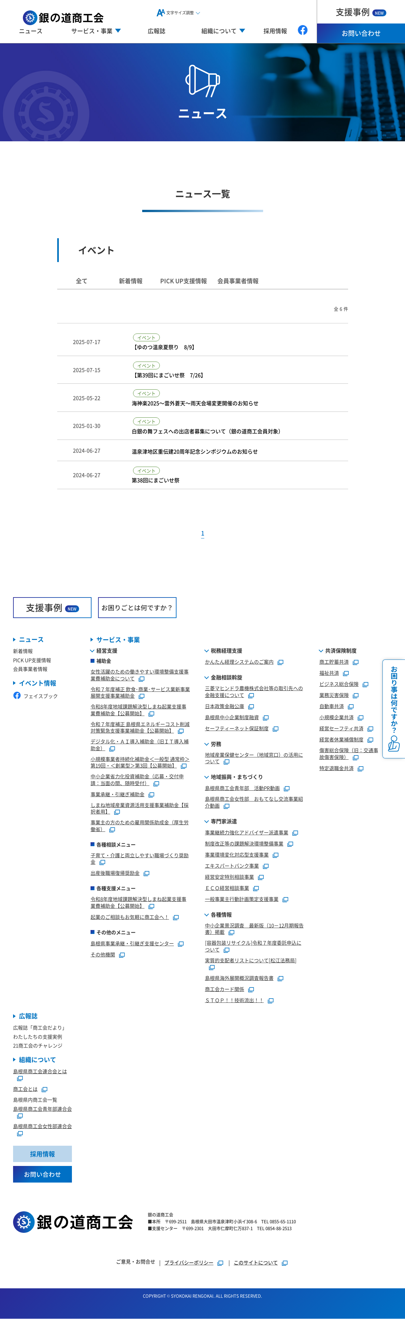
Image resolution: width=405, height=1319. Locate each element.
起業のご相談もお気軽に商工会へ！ (130, 916)
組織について (37, 1060)
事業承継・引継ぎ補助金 (117, 794)
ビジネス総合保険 (339, 683)
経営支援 (106, 650)
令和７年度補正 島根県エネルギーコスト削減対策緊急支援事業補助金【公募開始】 (140, 727)
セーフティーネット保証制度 (237, 728)
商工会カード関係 (224, 988)
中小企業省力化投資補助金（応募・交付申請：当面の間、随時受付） (137, 779)
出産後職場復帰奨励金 (115, 872)
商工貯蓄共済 (334, 661)
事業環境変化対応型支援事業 (237, 854)
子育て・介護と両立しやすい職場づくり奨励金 (140, 858)
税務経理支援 (226, 650)
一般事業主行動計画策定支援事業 (241, 898)
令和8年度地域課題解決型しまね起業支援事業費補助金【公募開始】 (138, 710)
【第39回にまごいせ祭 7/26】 (169, 375)
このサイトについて (256, 1262)
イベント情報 (37, 683)
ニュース (30, 30)
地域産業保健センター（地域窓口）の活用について (254, 758)
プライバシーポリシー (188, 1262)
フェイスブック (35, 695)
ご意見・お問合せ (135, 1261)
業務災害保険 (334, 694)
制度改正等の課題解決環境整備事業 (244, 843)
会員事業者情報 (238, 280)
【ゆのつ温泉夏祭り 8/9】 (164, 347)
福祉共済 (329, 672)
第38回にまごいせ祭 (155, 480)
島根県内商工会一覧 (35, 1099)
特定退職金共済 (336, 768)
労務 (216, 743)
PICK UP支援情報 (183, 280)
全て (82, 280)
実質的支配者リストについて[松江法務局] (250, 960)
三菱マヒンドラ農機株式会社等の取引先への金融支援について (254, 691)
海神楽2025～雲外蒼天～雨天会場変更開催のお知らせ (195, 403)
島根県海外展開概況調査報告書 (239, 977)
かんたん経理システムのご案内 (239, 661)
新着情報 (131, 280)
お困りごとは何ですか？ (137, 607)
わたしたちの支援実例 (37, 1036)
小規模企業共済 (336, 717)
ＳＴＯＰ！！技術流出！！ (234, 1000)
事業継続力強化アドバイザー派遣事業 (246, 832)
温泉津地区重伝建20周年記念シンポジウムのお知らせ (195, 451)
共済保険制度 (341, 650)
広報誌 (156, 30)
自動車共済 (331, 706)
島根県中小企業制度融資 (232, 717)
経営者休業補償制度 (341, 739)
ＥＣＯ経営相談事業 (227, 887)
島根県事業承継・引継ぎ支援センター (132, 943)
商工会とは (25, 1088)
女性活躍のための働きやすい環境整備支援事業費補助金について (140, 675)
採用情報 (275, 30)
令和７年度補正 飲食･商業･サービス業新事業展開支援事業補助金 (140, 692)
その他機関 (103, 954)
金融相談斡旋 (226, 677)
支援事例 (361, 12)
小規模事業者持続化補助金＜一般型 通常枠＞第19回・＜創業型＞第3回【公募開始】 (140, 762)
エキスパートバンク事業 (232, 865)
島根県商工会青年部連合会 (42, 1108)
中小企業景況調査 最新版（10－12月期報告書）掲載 (254, 929)
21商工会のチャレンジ (37, 1045)
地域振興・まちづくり (237, 776)
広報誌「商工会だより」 (40, 1027)
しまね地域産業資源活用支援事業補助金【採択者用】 (140, 808)
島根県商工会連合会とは (40, 1071)
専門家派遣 (224, 821)
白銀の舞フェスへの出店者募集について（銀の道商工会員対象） (207, 431)
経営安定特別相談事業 (229, 876)
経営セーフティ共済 (341, 728)
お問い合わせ (361, 33)
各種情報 (221, 914)
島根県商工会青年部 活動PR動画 (242, 787)
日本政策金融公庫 (224, 706)
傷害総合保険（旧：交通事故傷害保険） (348, 753)
